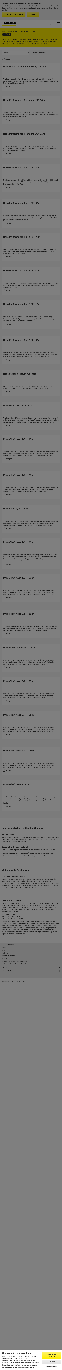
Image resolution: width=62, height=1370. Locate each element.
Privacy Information (22, 1367)
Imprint (32, 1367)
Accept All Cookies (51, 1355)
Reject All (51, 1362)
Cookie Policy (10, 1367)
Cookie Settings (51, 1367)
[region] (31, 1360)
